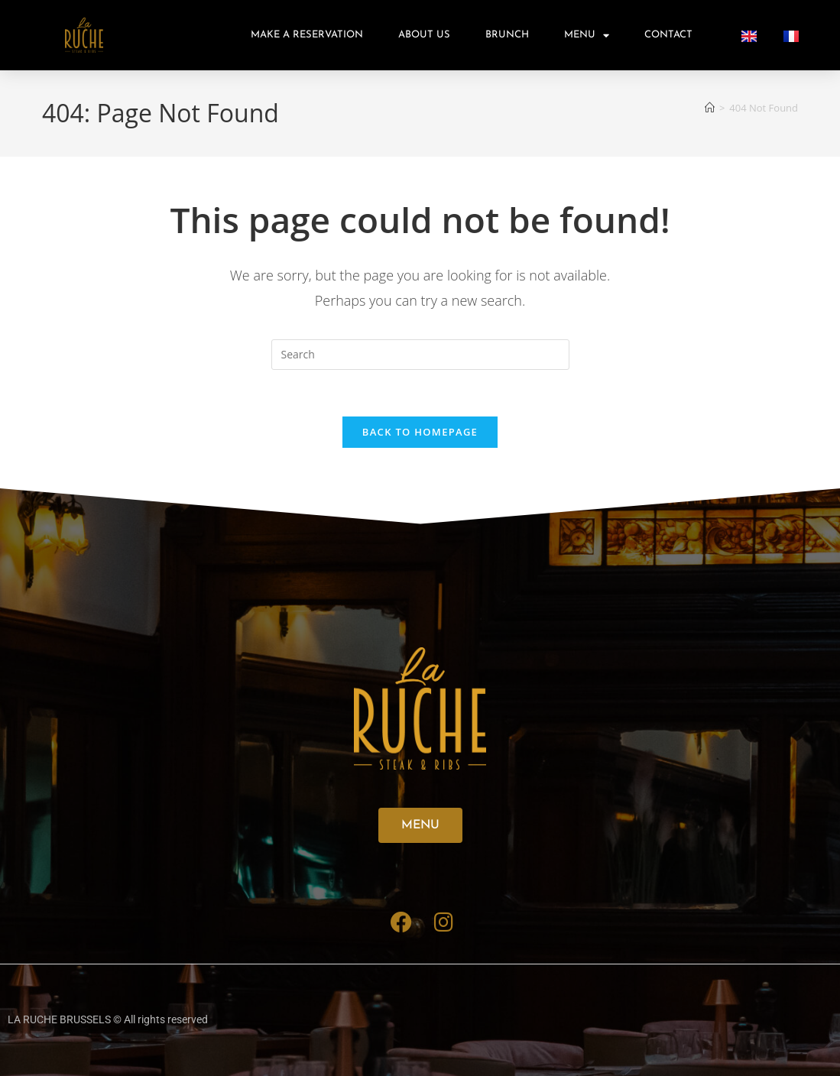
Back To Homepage (420, 432)
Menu (586, 35)
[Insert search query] (420, 354)
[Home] (710, 108)
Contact (668, 35)
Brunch (507, 35)
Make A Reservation (307, 35)
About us (424, 35)
